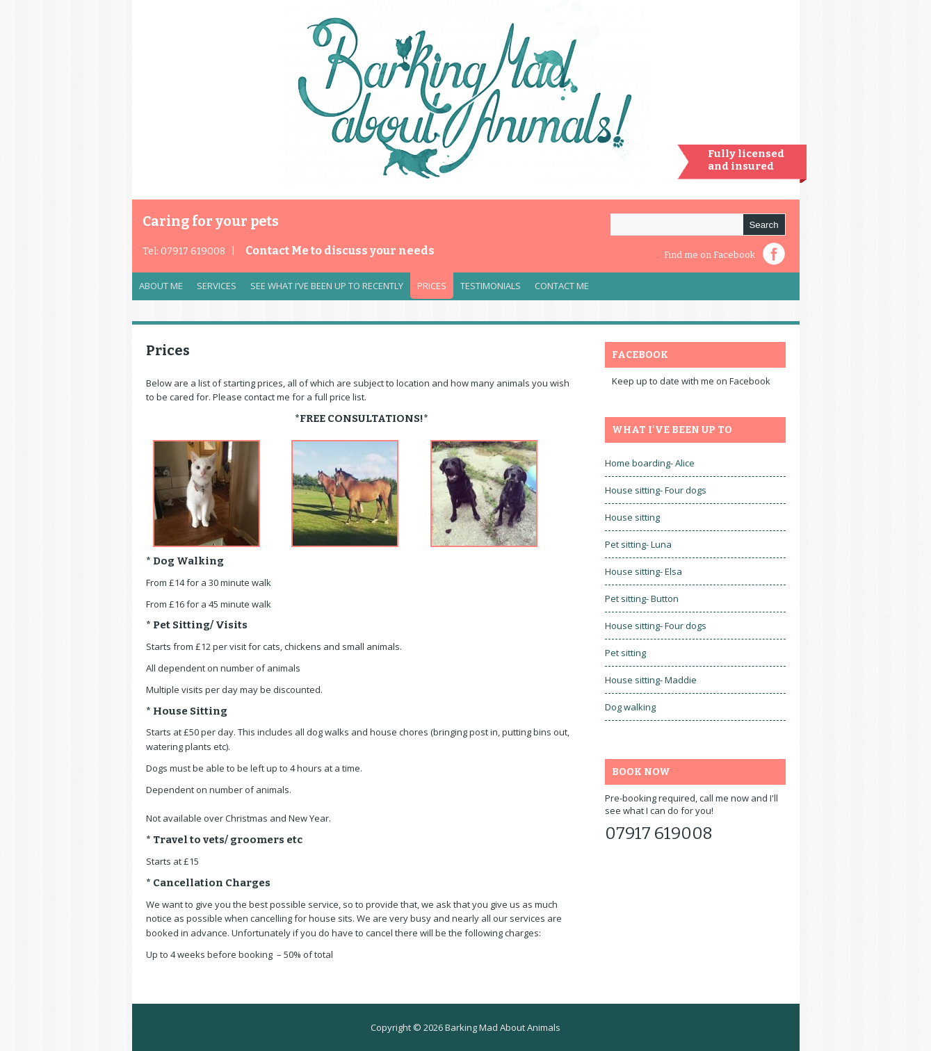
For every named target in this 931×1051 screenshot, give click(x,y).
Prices (431, 285)
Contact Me (340, 250)
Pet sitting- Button (642, 598)
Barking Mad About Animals (502, 1027)
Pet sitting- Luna (638, 544)
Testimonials (490, 285)
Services (213, 289)
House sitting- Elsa (643, 571)
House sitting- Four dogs (655, 490)
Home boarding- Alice (650, 463)
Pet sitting (625, 652)
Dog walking (630, 707)
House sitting (632, 517)
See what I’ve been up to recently (326, 285)
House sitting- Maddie (651, 680)
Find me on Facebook (709, 255)
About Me (161, 285)
